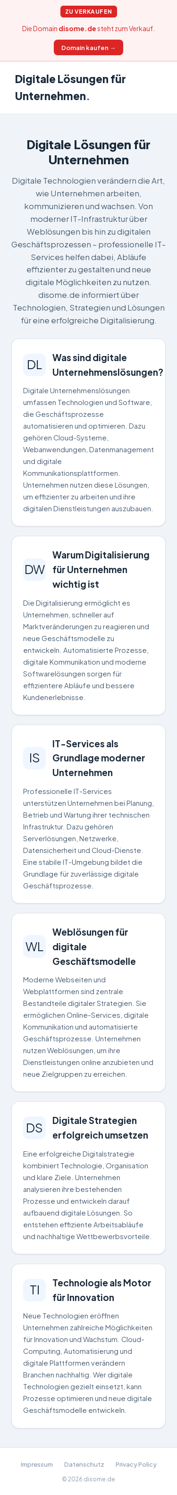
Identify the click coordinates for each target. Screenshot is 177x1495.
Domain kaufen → (88, 47)
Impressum (37, 1464)
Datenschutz (84, 1464)
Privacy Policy (136, 1464)
